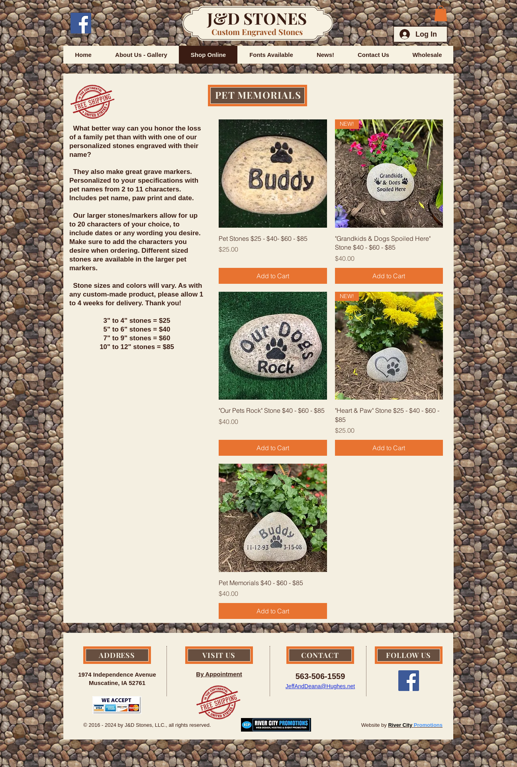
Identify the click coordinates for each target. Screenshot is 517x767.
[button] (440, 13)
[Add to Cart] (273, 276)
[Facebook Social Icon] (80, 23)
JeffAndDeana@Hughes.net (320, 686)
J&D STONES (257, 18)
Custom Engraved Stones (257, 31)
